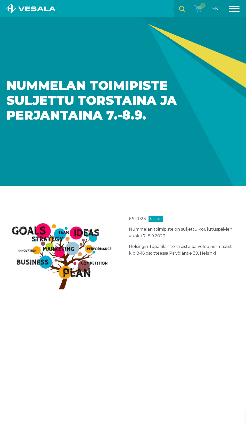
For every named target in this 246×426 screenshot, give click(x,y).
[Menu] (231, 8)
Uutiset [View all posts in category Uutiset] (156, 219)
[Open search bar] (182, 8)
